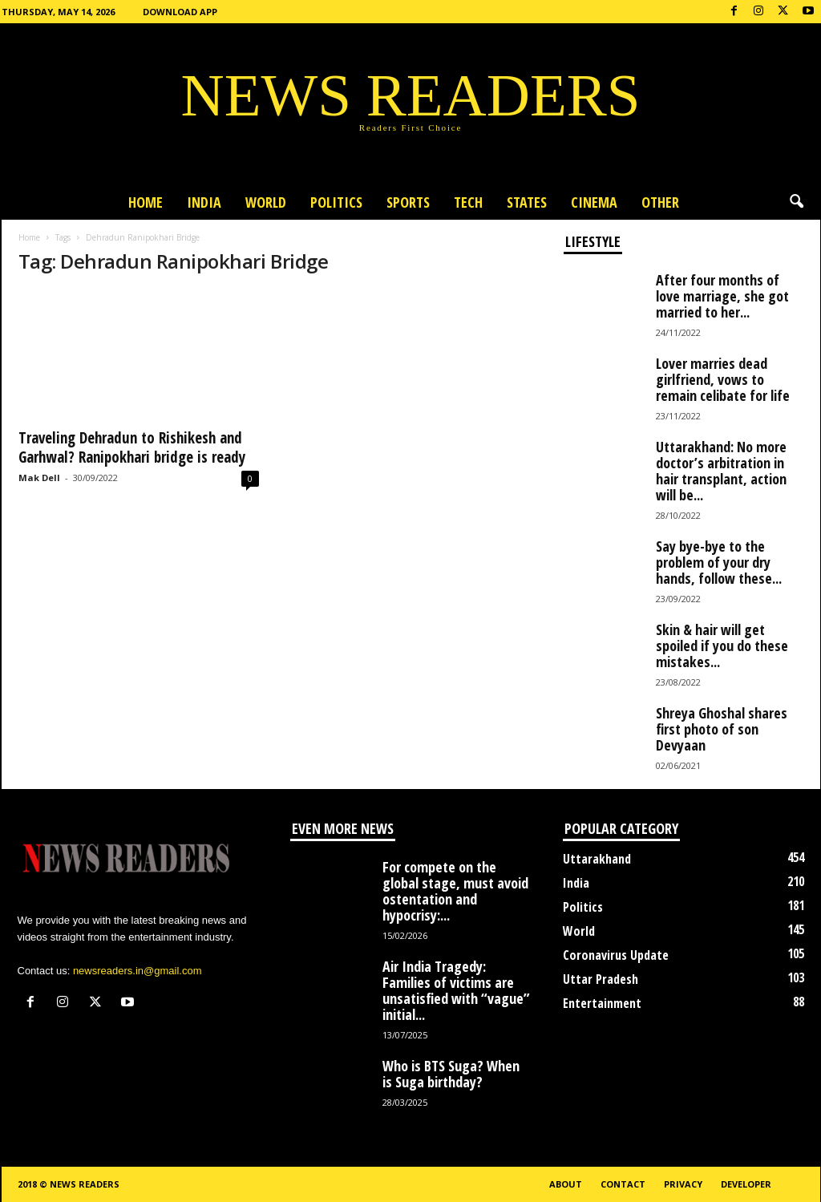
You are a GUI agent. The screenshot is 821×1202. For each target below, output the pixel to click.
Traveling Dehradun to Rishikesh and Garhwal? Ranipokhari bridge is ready (131, 447)
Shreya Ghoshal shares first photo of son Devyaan (721, 729)
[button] (796, 202)
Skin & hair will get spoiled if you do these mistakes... (722, 645)
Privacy (683, 1184)
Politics (336, 202)
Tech (468, 202)
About (565, 1184)
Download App (180, 12)
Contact (623, 1184)
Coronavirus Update (616, 955)
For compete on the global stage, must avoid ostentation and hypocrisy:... (455, 891)
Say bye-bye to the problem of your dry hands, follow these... (719, 562)
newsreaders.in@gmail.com (137, 971)
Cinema (594, 202)
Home (145, 202)
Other (660, 202)
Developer (746, 1184)
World (265, 202)
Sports (408, 202)
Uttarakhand (597, 859)
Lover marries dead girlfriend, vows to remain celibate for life (723, 379)
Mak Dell (39, 477)
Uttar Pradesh (600, 979)
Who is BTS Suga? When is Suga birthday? (451, 1073)
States (527, 202)
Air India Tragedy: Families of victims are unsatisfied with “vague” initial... (456, 990)
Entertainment (602, 1003)
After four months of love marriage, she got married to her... (722, 296)
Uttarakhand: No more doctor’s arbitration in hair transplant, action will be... (721, 470)
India (204, 202)
